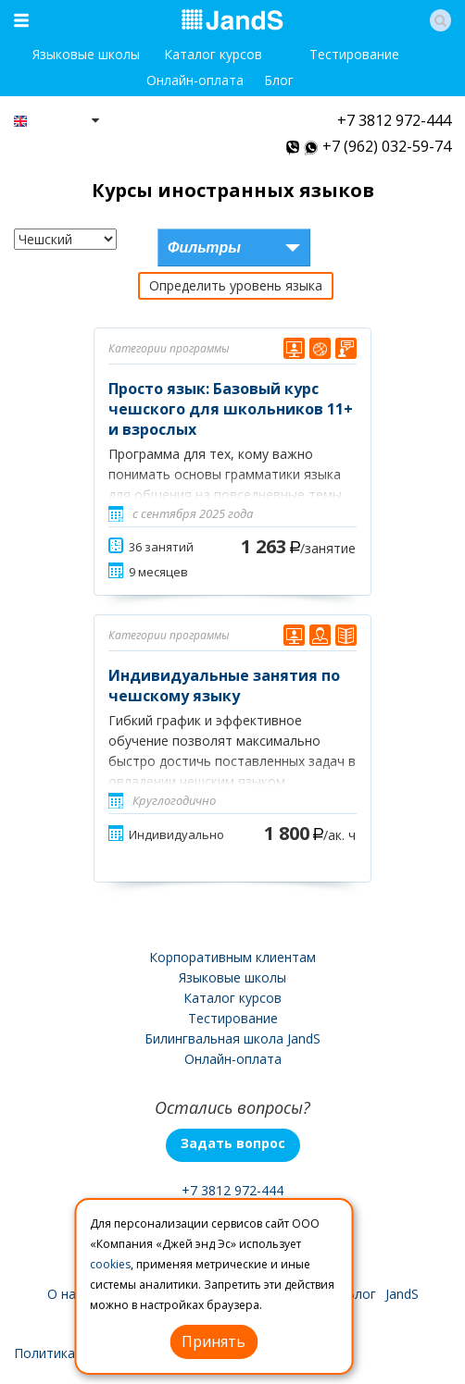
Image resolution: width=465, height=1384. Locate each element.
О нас (64, 1294)
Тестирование (354, 54)
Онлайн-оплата (195, 80)
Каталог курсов (213, 54)
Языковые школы (86, 54)
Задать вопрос (233, 1143)
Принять (213, 1341)
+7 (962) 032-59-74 (386, 146)
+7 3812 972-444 (394, 120)
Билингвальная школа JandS (232, 1038)
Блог (279, 80)
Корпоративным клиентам (232, 957)
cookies (110, 1264)
